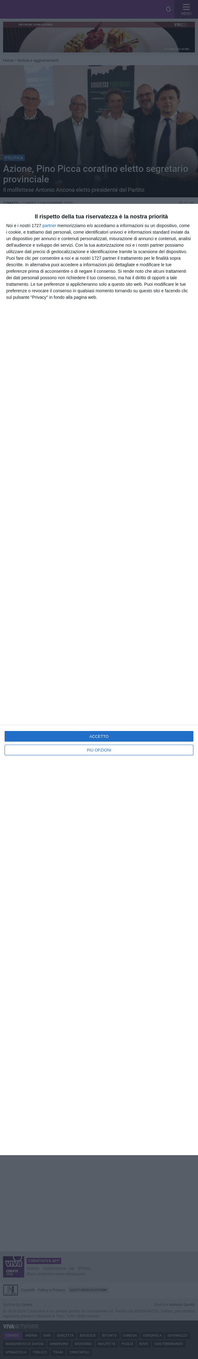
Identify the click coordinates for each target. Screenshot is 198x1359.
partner (49, 225)
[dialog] (99, 679)
